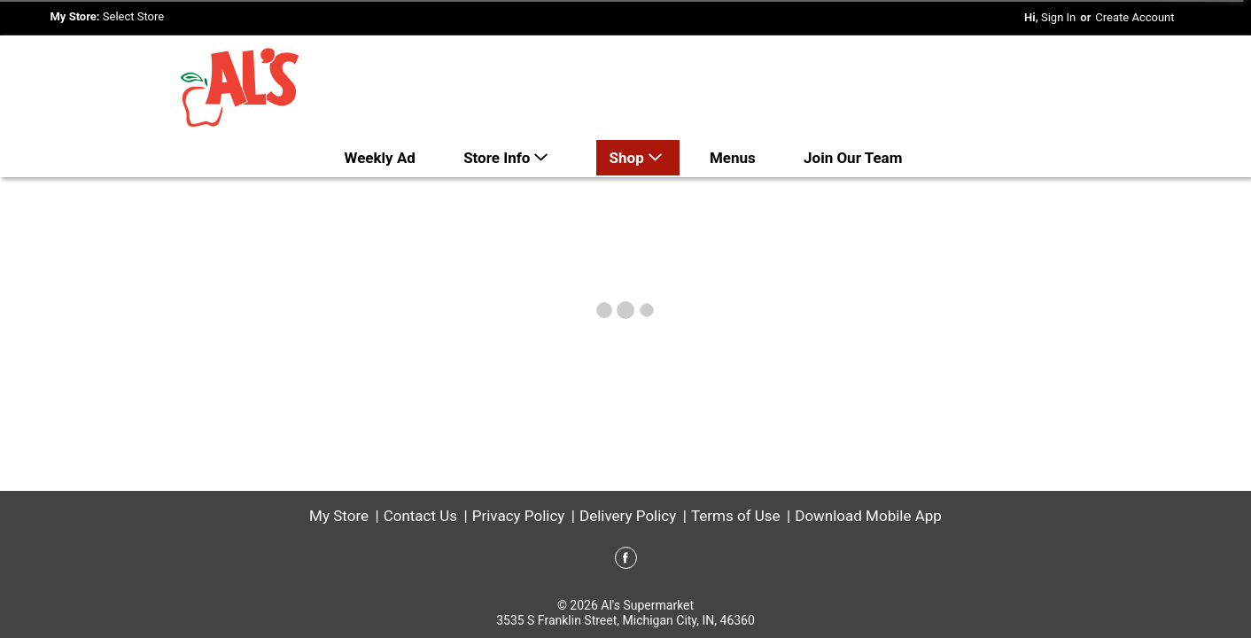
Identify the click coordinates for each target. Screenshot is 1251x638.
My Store (339, 516)
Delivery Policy (627, 516)
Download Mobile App (868, 516)
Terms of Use (736, 516)
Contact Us (420, 516)
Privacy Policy (518, 516)
